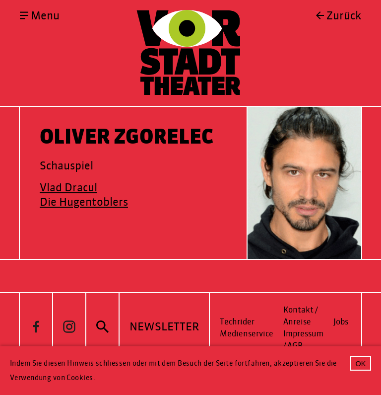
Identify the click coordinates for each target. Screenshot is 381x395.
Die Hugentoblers (84, 202)
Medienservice (246, 333)
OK (361, 364)
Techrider (237, 321)
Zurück (343, 16)
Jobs (340, 321)
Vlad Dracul (68, 187)
